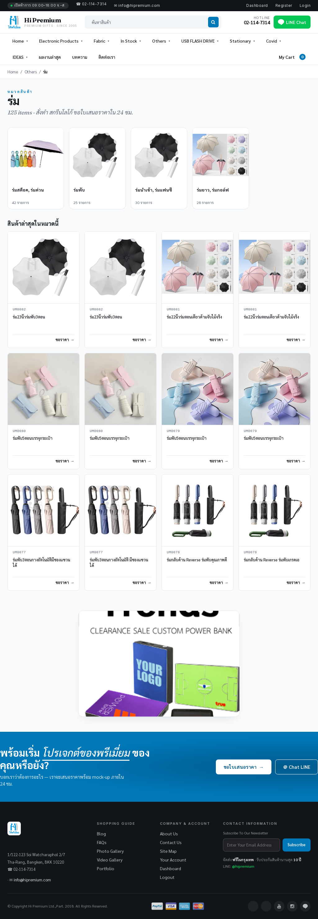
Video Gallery (109, 859)
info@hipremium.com (32, 879)
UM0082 (19, 309)
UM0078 (173, 552)
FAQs (102, 842)
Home (18, 41)
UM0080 (19, 431)
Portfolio (105, 868)
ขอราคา (62, 339)
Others (31, 71)
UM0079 (173, 431)
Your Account (173, 859)
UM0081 (173, 309)
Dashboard (257, 5)
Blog (101, 833)
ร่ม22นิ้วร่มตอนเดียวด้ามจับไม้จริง (194, 316)
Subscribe (297, 844)
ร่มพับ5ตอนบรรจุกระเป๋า (32, 438)
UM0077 (19, 552)
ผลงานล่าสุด (50, 57)
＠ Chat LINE (296, 767)
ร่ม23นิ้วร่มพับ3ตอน (29, 316)
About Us (169, 833)
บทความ (79, 57)
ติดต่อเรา (106, 57)
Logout (167, 877)
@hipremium (243, 866)
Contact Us (171, 842)
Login (305, 5)
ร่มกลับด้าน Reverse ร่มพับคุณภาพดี (197, 559)
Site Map (168, 851)
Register (283, 5)
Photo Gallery (110, 851)
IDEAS (18, 57)
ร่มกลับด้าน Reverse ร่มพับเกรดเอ (271, 559)
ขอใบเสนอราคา (244, 767)
